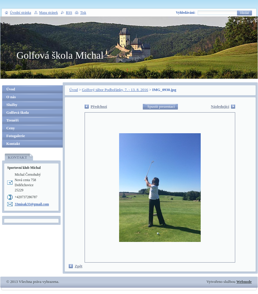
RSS (69, 12)
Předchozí (99, 106)
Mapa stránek (48, 12)
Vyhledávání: (185, 12)
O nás (11, 97)
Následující (220, 106)
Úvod (73, 90)
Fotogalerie (15, 136)
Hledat (244, 13)
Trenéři (12, 120)
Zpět (78, 266)
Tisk (83, 12)
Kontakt (13, 144)
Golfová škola (17, 112)
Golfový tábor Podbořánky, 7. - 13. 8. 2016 (115, 90)
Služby (11, 105)
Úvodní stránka (20, 12)
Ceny (10, 128)
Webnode (244, 282)
